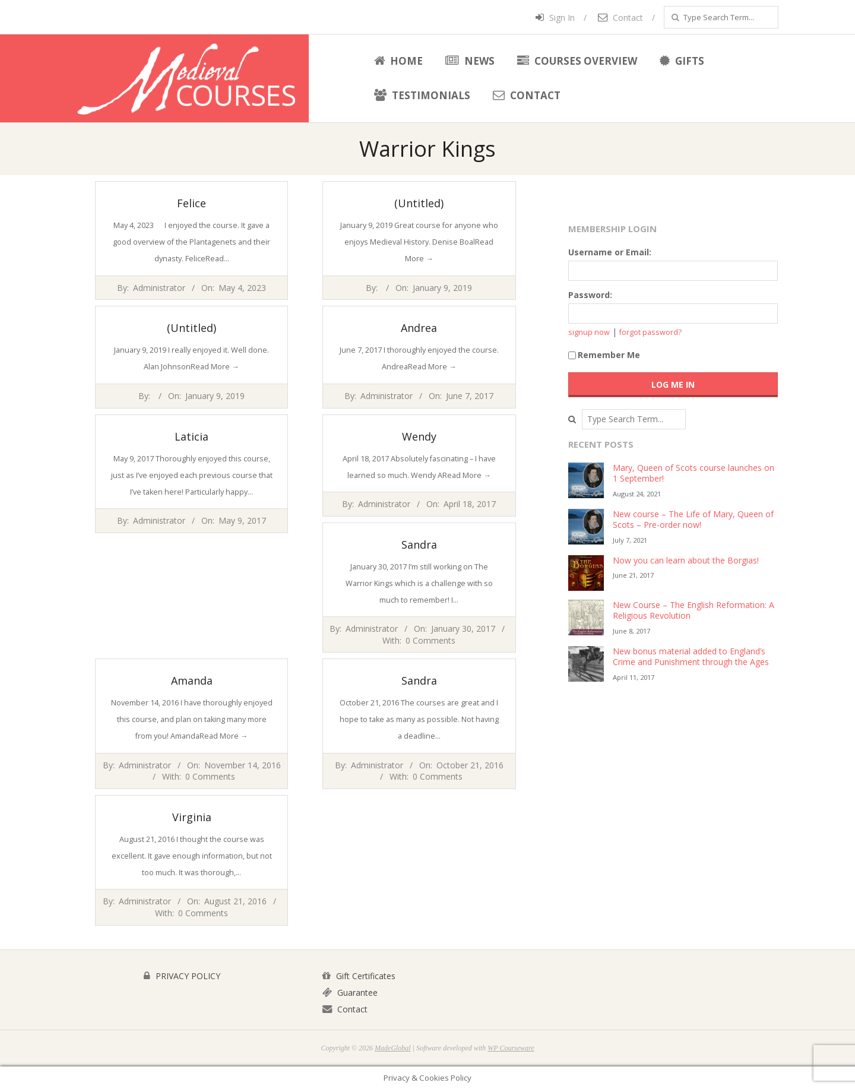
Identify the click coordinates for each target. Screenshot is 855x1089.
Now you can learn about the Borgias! (686, 560)
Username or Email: (609, 252)
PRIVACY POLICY (182, 976)
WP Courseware (510, 1048)
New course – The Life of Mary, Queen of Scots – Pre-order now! (693, 519)
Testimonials (422, 95)
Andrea (419, 328)
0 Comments (430, 640)
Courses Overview (577, 61)
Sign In (555, 17)
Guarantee (350, 992)
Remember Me (604, 354)
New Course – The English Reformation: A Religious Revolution (693, 610)
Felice (191, 203)
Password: (590, 294)
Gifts (682, 61)
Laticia (191, 436)
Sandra (419, 544)
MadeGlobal (393, 1048)
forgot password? (650, 332)
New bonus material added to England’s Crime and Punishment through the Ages (691, 656)
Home (398, 61)
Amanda (192, 680)
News (470, 61)
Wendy (419, 436)
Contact (620, 17)
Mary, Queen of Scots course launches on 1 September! (693, 473)
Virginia (191, 817)
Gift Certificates (358, 976)
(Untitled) (419, 203)
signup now (589, 332)
